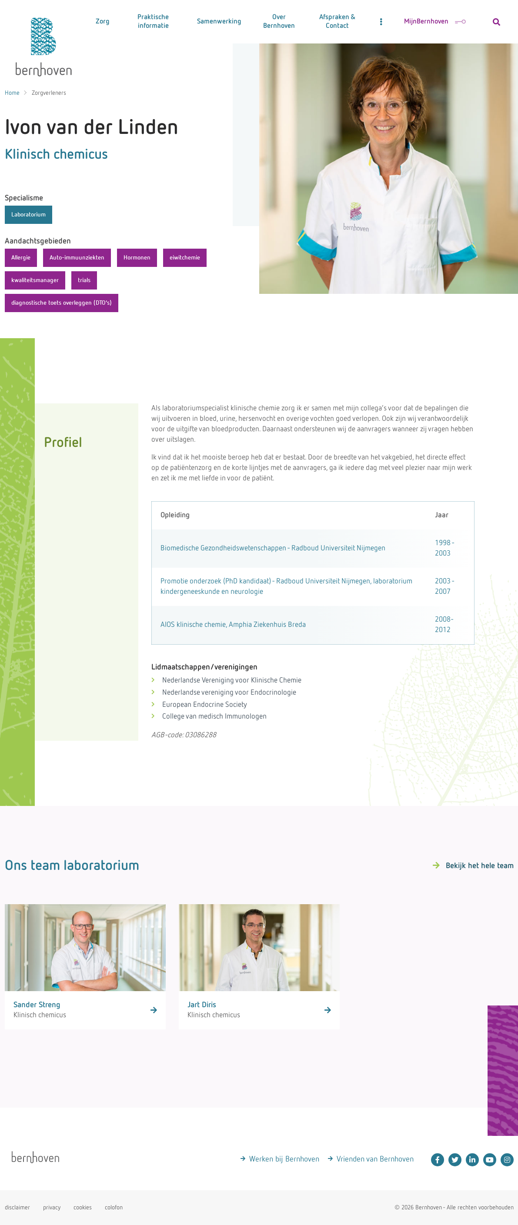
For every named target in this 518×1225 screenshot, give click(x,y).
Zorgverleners (49, 93)
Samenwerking (219, 21)
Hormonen (137, 258)
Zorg (103, 21)
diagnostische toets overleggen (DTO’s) (61, 303)
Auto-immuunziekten (77, 258)
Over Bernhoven (279, 22)
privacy (51, 1208)
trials (84, 280)
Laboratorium (28, 215)
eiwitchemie (185, 258)
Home (12, 93)
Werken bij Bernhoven (284, 1159)
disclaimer (17, 1208)
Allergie (20, 258)
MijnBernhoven (435, 21)
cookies (83, 1208)
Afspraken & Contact (337, 22)
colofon (114, 1208)
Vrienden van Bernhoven (375, 1159)
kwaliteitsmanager (35, 280)
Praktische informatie (153, 22)
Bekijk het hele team (480, 866)
